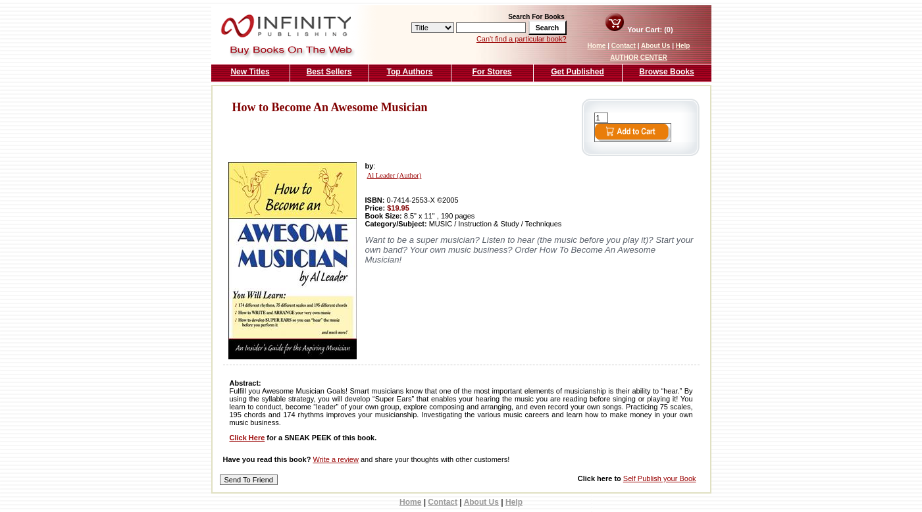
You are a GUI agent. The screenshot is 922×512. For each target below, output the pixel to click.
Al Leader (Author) (394, 175)
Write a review (335, 459)
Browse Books (666, 71)
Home (597, 45)
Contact (623, 45)
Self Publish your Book (659, 478)
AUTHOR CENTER (638, 57)
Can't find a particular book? (521, 39)
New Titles (249, 71)
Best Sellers (329, 71)
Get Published (577, 71)
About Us (655, 45)
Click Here (247, 438)
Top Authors (410, 71)
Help (683, 45)
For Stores (491, 71)
